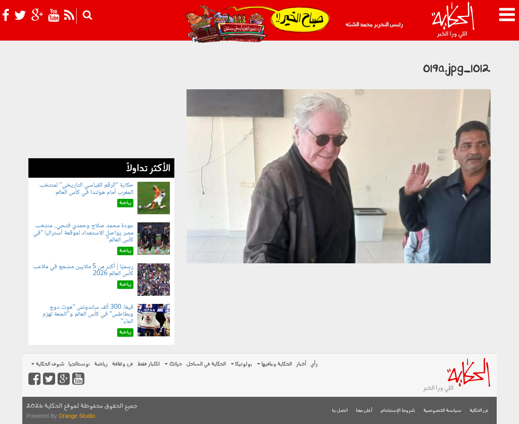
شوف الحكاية (47, 364)
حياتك (173, 364)
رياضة (101, 364)
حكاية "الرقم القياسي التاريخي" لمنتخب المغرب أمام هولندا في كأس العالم (86, 189)
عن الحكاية (479, 410)
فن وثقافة (122, 364)
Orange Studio (76, 416)
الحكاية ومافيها (274, 364)
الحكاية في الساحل (206, 364)
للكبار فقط (148, 364)
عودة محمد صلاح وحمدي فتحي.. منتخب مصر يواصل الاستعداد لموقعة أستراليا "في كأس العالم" (83, 232)
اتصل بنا (340, 410)
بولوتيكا (241, 364)
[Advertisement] (101, 101)
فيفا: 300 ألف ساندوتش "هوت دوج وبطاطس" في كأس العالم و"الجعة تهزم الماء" (88, 314)
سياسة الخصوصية (442, 410)
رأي (314, 364)
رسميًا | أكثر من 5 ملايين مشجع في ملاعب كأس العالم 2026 (83, 270)
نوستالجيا (79, 364)
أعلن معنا (364, 410)
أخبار (301, 364)
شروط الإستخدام (397, 410)
